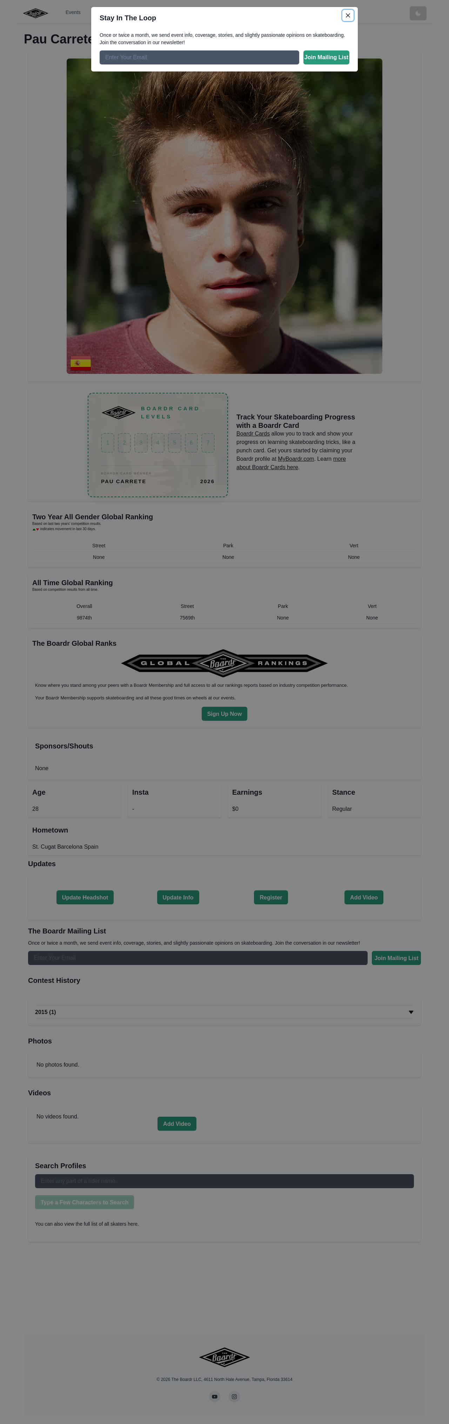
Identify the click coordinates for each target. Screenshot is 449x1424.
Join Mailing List (326, 57)
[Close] (348, 15)
